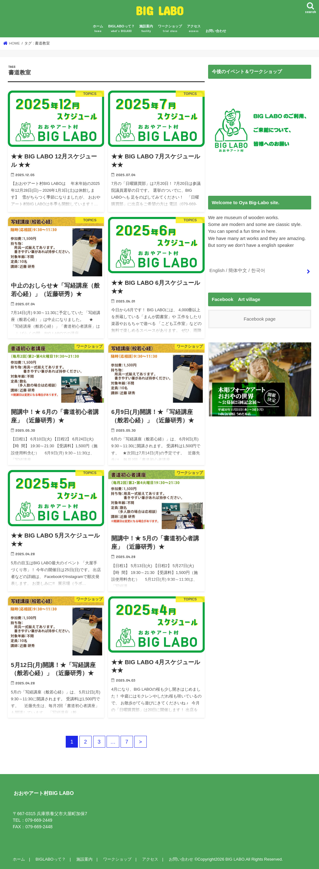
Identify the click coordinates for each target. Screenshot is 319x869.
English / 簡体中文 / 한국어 (237, 270)
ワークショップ (170, 28)
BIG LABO (159, 10)
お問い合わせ (216, 31)
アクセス (194, 28)
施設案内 (146, 28)
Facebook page (259, 319)
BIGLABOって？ (121, 28)
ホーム (98, 28)
